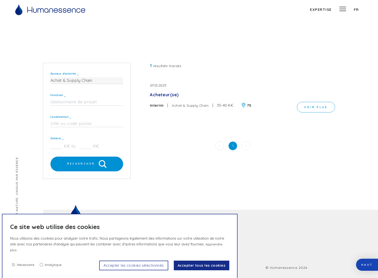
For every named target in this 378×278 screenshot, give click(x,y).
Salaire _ (57, 138)
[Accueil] (50, 9)
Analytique (55, 264)
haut (363, 254)
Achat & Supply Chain (191, 106)
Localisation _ (60, 116)
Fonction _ (58, 95)
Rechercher (87, 164)
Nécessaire (26, 264)
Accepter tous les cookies (199, 265)
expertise (321, 9)
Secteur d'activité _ (64, 73)
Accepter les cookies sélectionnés (128, 265)
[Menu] (343, 10)
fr (356, 9)
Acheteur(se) (166, 95)
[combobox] (86, 102)
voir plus (314, 106)
